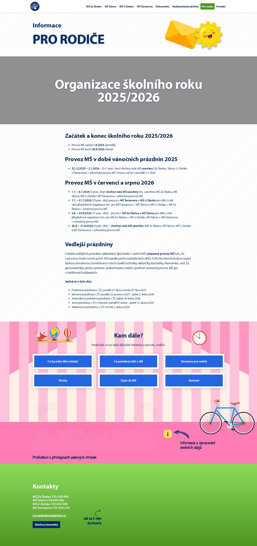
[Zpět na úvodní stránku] (35, 6)
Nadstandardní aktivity (185, 6)
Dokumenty (162, 6)
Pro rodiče (207, 6)
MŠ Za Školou (93, 6)
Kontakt (221, 6)
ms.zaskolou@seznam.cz (49, 515)
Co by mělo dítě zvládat (63, 361)
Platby (63, 380)
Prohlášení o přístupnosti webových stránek (64, 457)
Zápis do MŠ (128, 380)
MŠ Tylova (110, 6)
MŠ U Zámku (126, 6)
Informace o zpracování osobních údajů (197, 445)
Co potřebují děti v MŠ (128, 361)
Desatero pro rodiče (194, 361)
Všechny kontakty (46, 524)
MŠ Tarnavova (144, 6)
